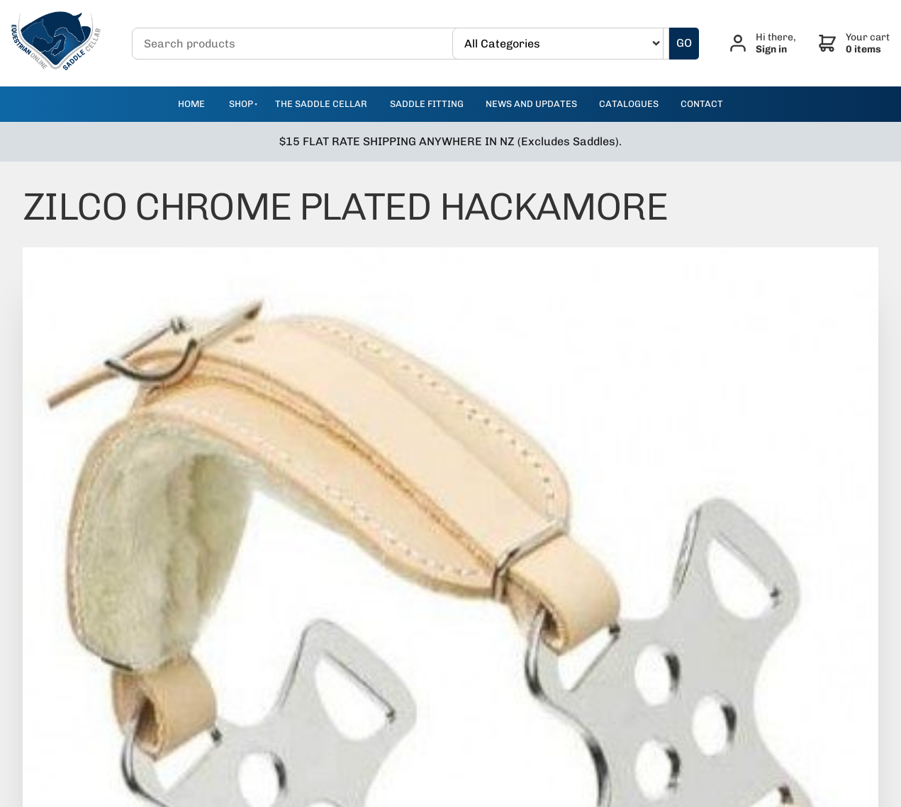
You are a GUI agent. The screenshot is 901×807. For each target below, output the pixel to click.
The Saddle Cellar (321, 103)
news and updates (531, 103)
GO (684, 43)
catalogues (629, 103)
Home (191, 103)
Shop (241, 103)
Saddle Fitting (427, 103)
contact (702, 103)
